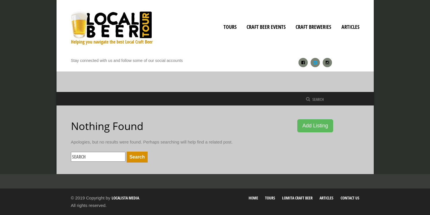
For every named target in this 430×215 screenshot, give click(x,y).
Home (253, 198)
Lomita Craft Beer (297, 198)
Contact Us (350, 198)
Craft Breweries (313, 27)
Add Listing (315, 126)
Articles (350, 27)
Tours (230, 27)
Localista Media (125, 198)
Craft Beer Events (266, 27)
